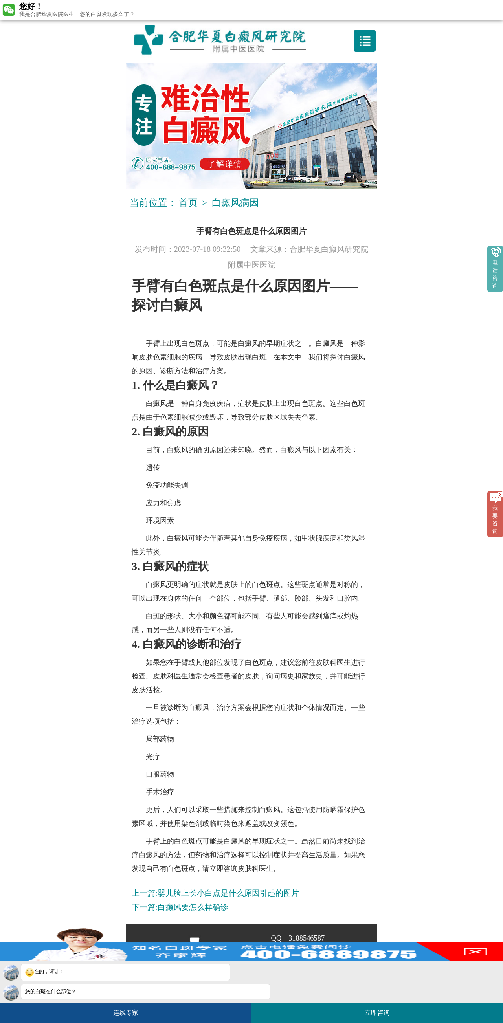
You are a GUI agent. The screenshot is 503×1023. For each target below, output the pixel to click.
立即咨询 (381, 1009)
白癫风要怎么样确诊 (193, 907)
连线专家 (125, 1012)
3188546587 (306, 938)
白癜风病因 (235, 203)
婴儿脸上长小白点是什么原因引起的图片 (228, 893)
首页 (188, 203)
